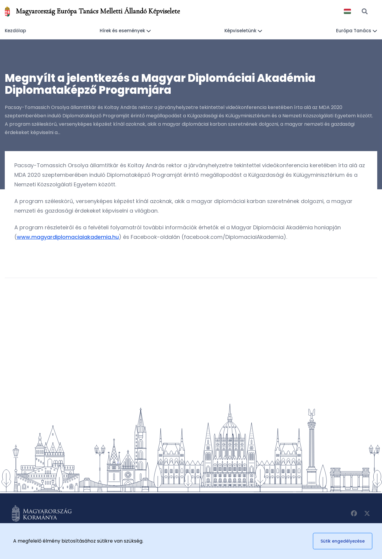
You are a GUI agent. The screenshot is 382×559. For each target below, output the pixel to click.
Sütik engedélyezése (343, 541)
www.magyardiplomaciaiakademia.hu (68, 237)
